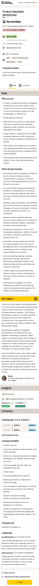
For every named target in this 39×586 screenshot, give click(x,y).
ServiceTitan (9, 14)
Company (24, 85)
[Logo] (7, 2)
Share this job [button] (8, 573)
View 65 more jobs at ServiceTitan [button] (16, 577)
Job (12, 85)
